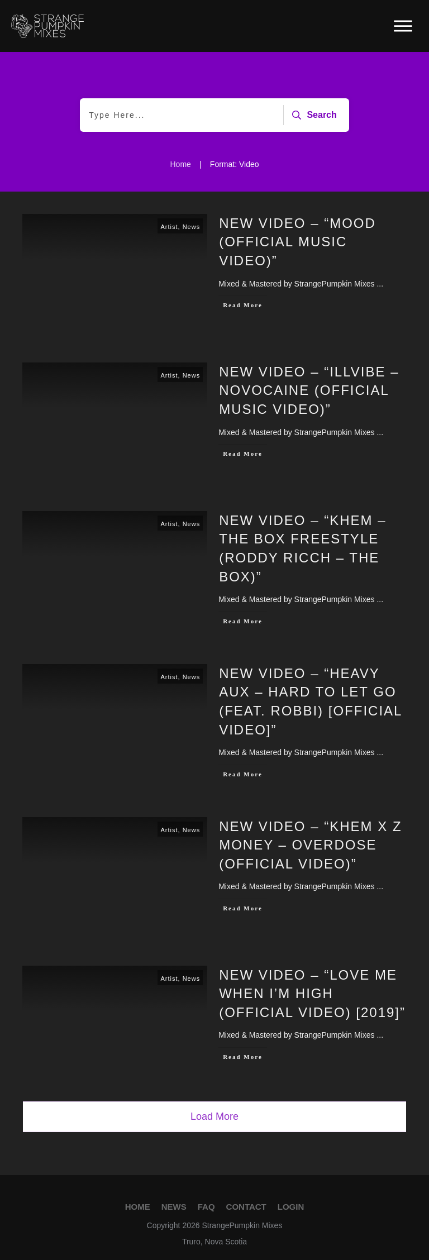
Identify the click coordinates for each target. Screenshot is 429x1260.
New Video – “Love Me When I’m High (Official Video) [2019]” (312, 993)
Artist (169, 226)
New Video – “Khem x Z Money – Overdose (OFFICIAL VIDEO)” (310, 845)
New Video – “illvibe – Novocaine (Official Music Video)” (309, 390)
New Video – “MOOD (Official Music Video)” (297, 242)
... (379, 283)
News (192, 226)
